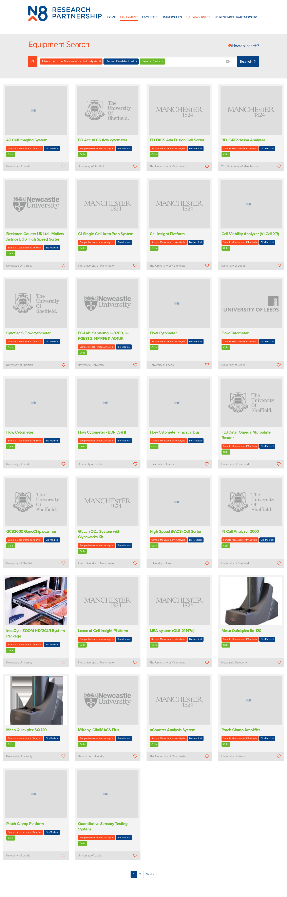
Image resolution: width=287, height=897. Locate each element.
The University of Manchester (168, 166)
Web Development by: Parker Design (203, 892)
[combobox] (148, 61)
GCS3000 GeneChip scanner (31, 531)
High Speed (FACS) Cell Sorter (176, 531)
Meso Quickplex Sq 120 (241, 630)
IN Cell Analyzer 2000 (240, 531)
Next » (150, 874)
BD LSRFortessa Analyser (243, 140)
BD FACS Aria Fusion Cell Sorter (177, 140)
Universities (172, 17)
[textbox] (167, 61)
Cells (10, 154)
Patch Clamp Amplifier (241, 730)
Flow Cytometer (163, 333)
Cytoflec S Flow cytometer (28, 333)
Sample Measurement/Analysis (25, 148)
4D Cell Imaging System (26, 140)
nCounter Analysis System (172, 730)
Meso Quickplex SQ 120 (26, 730)
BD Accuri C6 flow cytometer (102, 140)
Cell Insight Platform (167, 234)
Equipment (129, 17)
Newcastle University (19, 265)
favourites (198, 17)
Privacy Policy (169, 892)
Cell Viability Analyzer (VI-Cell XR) (250, 234)
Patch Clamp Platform (25, 823)
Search (247, 61)
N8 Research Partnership (235, 17)
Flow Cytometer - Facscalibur (174, 432)
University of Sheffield (91, 166)
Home (111, 17)
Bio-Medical (52, 148)
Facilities (149, 17)
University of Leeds (18, 166)
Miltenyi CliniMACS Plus (98, 730)
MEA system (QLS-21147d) (172, 630)
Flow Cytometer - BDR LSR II (102, 432)
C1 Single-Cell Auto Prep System (105, 234)
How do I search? (245, 46)
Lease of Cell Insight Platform (103, 630)
